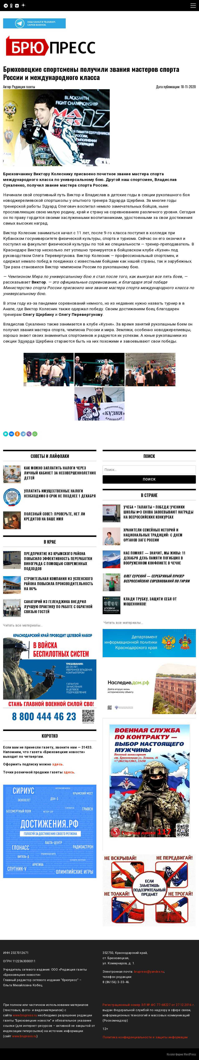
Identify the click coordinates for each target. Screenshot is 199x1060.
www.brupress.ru (25, 1015)
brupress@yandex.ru (149, 972)
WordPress (190, 1054)
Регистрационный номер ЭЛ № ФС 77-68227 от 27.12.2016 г (148, 1005)
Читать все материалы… (23, 625)
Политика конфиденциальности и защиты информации (145, 1037)
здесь (57, 764)
